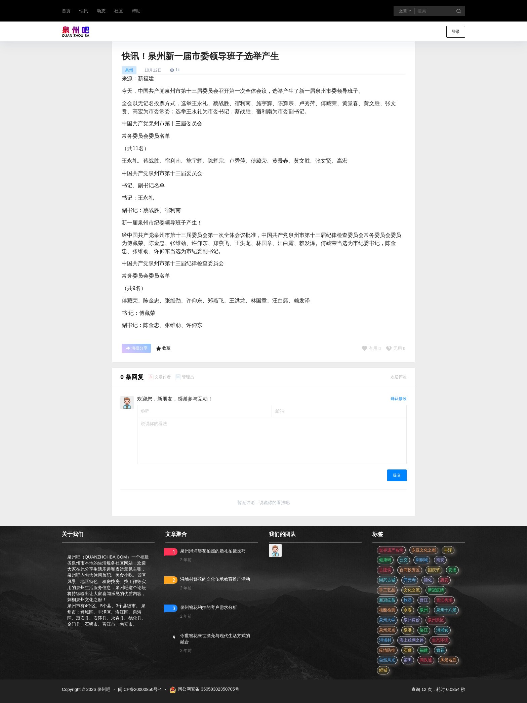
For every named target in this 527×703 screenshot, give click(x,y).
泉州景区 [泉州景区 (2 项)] (436, 620)
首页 (66, 10)
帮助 (136, 10)
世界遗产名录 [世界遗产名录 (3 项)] (391, 550)
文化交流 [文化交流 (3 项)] (412, 590)
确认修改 (399, 398)
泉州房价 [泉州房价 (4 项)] (412, 620)
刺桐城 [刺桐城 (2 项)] (422, 559)
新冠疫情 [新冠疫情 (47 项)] (436, 590)
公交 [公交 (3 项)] (404, 559)
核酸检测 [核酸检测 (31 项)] (387, 610)
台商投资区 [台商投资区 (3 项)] (410, 570)
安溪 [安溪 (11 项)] (452, 570)
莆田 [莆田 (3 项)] (408, 660)
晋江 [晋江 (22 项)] (424, 600)
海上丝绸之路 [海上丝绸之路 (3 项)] (412, 640)
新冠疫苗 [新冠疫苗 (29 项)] (387, 600)
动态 (101, 10)
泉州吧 (103, 689)
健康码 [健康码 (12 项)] (385, 559)
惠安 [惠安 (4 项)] (444, 580)
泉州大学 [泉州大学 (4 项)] (387, 620)
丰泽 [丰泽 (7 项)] (448, 550)
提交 (397, 475)
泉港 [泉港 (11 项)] (408, 630)
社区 (118, 10)
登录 (456, 31)
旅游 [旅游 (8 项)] (408, 600)
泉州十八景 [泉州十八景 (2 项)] (446, 610)
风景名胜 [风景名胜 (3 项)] (448, 660)
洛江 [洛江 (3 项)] (424, 630)
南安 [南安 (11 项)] (440, 559)
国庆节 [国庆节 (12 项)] (434, 570)
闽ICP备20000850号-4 (140, 689)
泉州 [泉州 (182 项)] (424, 610)
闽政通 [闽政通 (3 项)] (426, 660)
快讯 (83, 10)
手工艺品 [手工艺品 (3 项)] (387, 590)
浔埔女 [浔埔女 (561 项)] (442, 630)
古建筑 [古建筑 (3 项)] (385, 570)
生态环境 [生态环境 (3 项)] (440, 640)
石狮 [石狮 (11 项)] (408, 650)
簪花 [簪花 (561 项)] (440, 650)
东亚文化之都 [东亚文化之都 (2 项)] (424, 550)
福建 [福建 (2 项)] (424, 650)
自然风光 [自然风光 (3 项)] (387, 660)
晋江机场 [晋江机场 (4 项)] (444, 600)
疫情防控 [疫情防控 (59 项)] (387, 650)
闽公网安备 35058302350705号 (204, 690)
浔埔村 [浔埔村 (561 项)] (385, 640)
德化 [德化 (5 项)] (428, 580)
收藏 (163, 348)
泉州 (129, 70)
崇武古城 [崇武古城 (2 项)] (387, 580)
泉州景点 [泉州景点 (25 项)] (387, 630)
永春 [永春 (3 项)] (408, 610)
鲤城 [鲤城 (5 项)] (383, 670)
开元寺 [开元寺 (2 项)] (410, 580)
